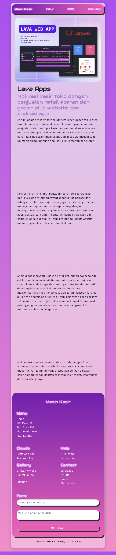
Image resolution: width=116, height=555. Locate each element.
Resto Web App (25, 454)
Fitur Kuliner (24, 435)
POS (70, 9)
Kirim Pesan (58, 527)
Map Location (69, 483)
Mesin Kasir (23, 9)
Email (64, 479)
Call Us (65, 475)
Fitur (50, 9)
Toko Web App (25, 458)
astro (79, 541)
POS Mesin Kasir (26, 423)
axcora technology (55, 541)
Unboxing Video (26, 470)
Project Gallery (25, 475)
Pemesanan (68, 458)
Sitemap (22, 482)
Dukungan (67, 454)
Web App (95, 9)
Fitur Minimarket (27, 431)
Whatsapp (67, 470)
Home (20, 419)
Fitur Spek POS (25, 427)
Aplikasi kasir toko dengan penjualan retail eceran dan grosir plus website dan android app (53, 104)
